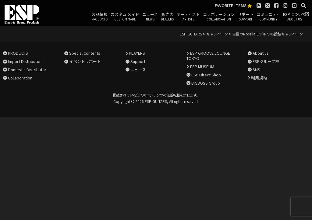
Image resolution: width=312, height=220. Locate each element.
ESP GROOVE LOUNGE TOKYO (208, 55)
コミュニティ (268, 16)
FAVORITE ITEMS (233, 5)
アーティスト (188, 16)
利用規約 (259, 78)
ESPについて (294, 16)
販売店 (167, 16)
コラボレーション (219, 16)
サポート (246, 16)
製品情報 (99, 16)
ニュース (150, 16)
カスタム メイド (125, 16)
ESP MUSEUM (202, 66)
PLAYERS (137, 53)
